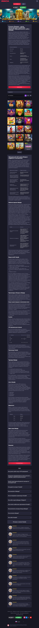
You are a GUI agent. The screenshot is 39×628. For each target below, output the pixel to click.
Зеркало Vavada (19, 87)
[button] (1, 14)
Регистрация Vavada (19, 463)
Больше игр (19, 152)
